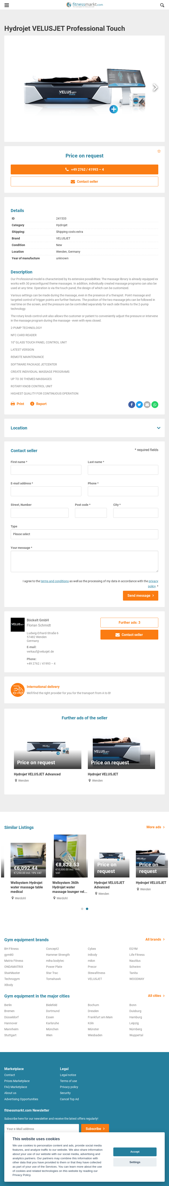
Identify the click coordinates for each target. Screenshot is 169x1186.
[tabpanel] (22, 867)
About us (10, 1093)
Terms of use (68, 1081)
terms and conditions (55, 581)
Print (17, 404)
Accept (134, 1151)
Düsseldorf (11, 1017)
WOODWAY (136, 979)
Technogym (12, 979)
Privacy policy (69, 1087)
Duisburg (135, 1011)
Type (14, 526)
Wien (49, 1035)
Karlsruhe (52, 1023)
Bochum (93, 1005)
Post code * (82, 504)
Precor (92, 966)
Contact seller (84, 181)
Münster (93, 1029)
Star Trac (52, 973)
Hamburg (135, 1017)
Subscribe (93, 1129)
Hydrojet (61, 225)
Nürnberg (135, 1029)
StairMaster (12, 973)
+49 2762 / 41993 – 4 (84, 169)
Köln (91, 1023)
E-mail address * (22, 483)
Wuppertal (136, 1035)
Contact (9, 1075)
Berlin (8, 1005)
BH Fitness (11, 948)
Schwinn (135, 966)
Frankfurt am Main (100, 1017)
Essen (50, 1017)
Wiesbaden (95, 1035)
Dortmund (53, 1011)
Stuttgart (10, 1035)
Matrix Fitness (13, 960)
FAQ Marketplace (15, 1087)
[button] (162, 6)
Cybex (92, 948)
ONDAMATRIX (13, 966)
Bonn (132, 1005)
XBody (8, 985)
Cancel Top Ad (69, 1099)
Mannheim (11, 1029)
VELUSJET (63, 238)
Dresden (93, 1011)
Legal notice (68, 1075)
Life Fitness (137, 954)
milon (91, 960)
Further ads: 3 (129, 622)
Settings (135, 1162)
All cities (154, 996)
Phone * (93, 483)
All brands (153, 939)
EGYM (133, 948)
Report (38, 404)
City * (117, 504)
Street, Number (21, 504)
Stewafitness (96, 973)
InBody (92, 954)
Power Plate (54, 966)
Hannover (10, 1023)
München (52, 1029)
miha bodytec (55, 960)
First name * (19, 462)
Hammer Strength (58, 954)
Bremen (9, 1011)
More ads (154, 827)
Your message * (21, 547)
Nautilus (135, 960)
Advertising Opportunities (21, 1099)
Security (65, 1093)
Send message (138, 596)
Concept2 (52, 948)
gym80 (8, 954)
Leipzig (134, 1023)
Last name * (96, 462)
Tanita (133, 973)
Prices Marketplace (17, 1081)
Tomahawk (53, 979)
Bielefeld (51, 1005)
